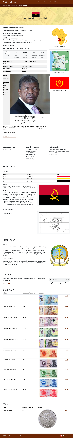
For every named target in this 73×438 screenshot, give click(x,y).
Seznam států (14, 5)
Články (56, 2)
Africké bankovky (9, 2)
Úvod (35, 2)
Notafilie (61, 2)
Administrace (28, 435)
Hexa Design (66, 435)
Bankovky (45, 2)
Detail (66, 296)
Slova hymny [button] (7, 283)
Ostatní (67, 2)
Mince (51, 2)
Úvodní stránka (6, 5)
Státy (40, 2)
